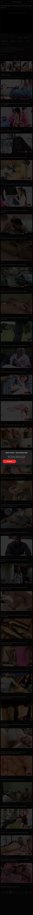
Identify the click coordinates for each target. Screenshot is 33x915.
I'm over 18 (9, 461)
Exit (24, 461)
